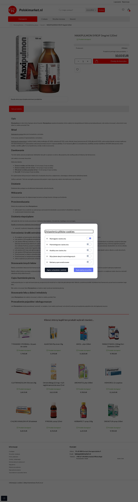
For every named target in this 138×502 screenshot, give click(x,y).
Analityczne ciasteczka (58, 250)
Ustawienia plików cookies (59, 231)
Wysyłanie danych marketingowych (62, 256)
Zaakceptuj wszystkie (83, 270)
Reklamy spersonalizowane (59, 262)
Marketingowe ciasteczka (59, 245)
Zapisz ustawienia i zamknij (56, 270)
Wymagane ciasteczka (58, 239)
